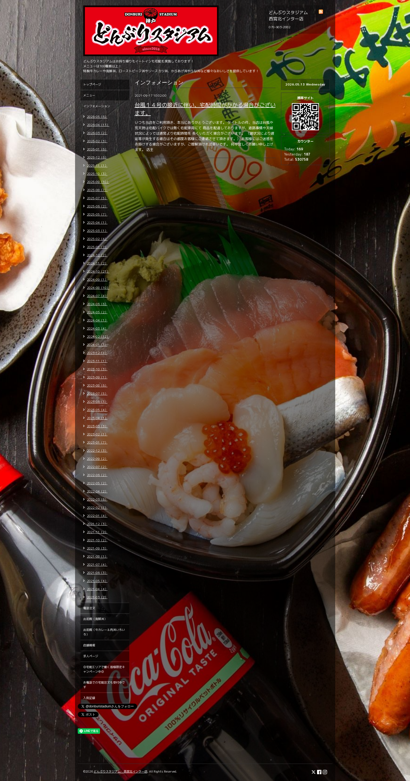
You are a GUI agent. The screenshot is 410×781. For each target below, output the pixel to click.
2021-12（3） (97, 524)
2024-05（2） (97, 312)
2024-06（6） (97, 304)
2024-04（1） (97, 320)
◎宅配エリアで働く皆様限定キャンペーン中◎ (104, 669)
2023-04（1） (97, 418)
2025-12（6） (97, 157)
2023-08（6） (97, 385)
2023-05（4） (97, 410)
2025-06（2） (97, 206)
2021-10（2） (97, 540)
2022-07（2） (97, 467)
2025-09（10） (98, 182)
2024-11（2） (97, 263)
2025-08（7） (97, 190)
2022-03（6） (97, 499)
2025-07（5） (97, 198)
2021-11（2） (97, 532)
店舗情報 (89, 645)
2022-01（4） (97, 516)
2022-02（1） (97, 507)
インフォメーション (96, 106)
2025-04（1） (97, 222)
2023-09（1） (97, 377)
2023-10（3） (97, 369)
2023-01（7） (97, 442)
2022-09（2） (97, 459)
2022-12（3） (97, 450)
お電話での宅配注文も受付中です (104, 684)
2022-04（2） (97, 491)
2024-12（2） (97, 255)
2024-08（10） (98, 288)
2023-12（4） (97, 353)
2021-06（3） (97, 573)
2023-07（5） (97, 393)
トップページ (92, 84)
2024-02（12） (98, 336)
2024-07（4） (97, 296)
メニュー (89, 95)
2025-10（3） (97, 174)
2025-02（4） (97, 239)
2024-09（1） (97, 279)
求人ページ (90, 656)
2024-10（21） (98, 271)
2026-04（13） (98, 125)
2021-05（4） (97, 581)
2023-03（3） (97, 426)
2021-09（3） (97, 548)
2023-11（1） (97, 361)
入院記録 (89, 698)
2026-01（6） (97, 149)
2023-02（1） (97, 434)
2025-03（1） (97, 231)
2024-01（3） (97, 345)
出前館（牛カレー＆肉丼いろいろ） (104, 632)
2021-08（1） (97, 556)
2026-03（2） (97, 133)
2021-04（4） (97, 589)
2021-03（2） (97, 597)
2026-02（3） (97, 141)
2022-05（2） (97, 483)
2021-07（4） (97, 564)
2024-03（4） (97, 328)
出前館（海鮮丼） (95, 619)
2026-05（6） (97, 117)
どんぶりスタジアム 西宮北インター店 (120, 771)
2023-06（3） (97, 402)
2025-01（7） (97, 247)
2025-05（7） (97, 214)
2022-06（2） (97, 475)
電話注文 (89, 608)
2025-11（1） (97, 165)
